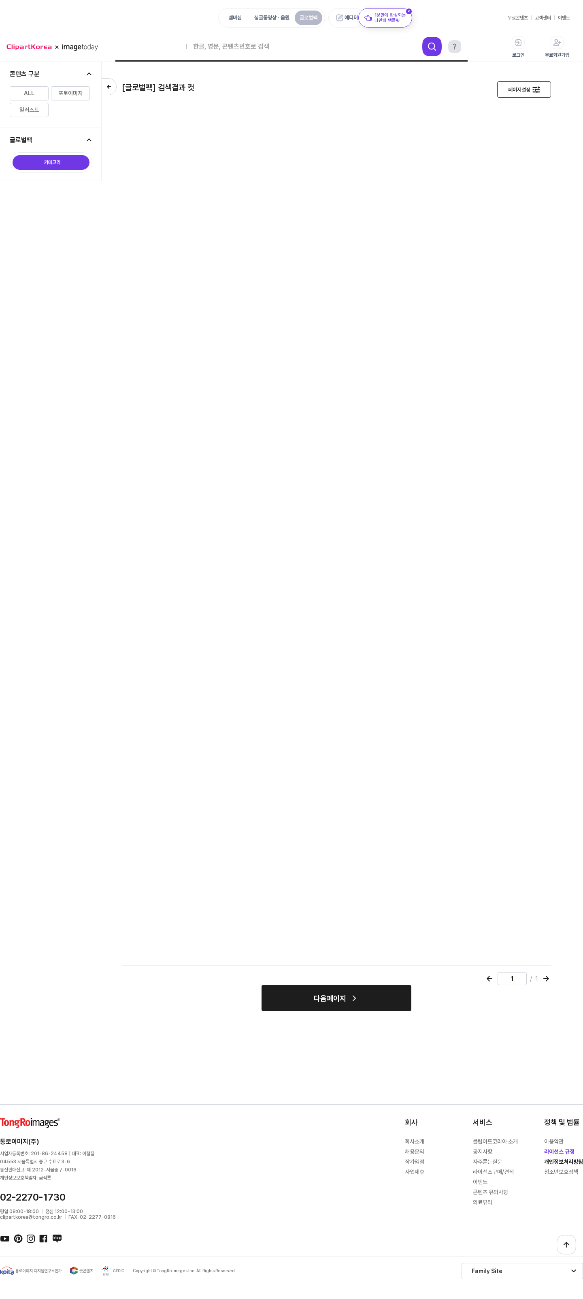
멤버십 (235, 18)
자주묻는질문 (487, 1161)
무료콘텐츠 (518, 18)
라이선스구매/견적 (493, 1172)
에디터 (351, 18)
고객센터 (543, 18)
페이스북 (44, 1238)
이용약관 (554, 1141)
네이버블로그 (57, 1238)
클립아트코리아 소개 (495, 1141)
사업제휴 (414, 1172)
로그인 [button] (518, 47)
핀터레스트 (18, 1238)
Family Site (487, 1271)
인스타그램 (31, 1238)
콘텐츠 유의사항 (490, 1192)
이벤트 (564, 18)
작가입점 (414, 1161)
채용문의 (414, 1151)
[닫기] (409, 11)
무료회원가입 (557, 47)
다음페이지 (330, 998)
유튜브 (5, 1238)
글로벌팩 (308, 18)
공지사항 (482, 1151)
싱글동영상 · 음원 (271, 18)
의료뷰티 (482, 1202)
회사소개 (414, 1141)
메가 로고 (55, 47)
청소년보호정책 (561, 1172)
